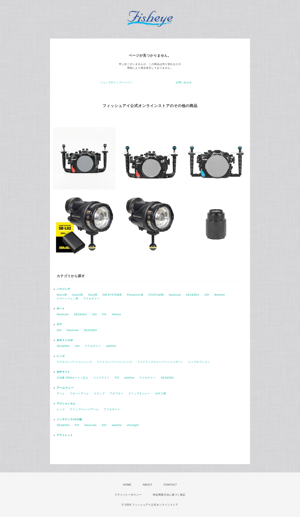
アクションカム (66, 403)
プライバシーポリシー (128, 494)
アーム (61, 393)
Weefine (219, 294)
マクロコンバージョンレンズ (74, 361)
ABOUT (147, 484)
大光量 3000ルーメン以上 (72, 377)
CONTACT (170, 484)
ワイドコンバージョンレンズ (114, 361)
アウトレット (65, 435)
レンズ (61, 356)
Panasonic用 (135, 294)
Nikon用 (62, 294)
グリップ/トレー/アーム (84, 409)
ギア (59, 324)
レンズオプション (199, 361)
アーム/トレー (65, 387)
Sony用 (92, 294)
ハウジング (63, 289)
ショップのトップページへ (116, 82)
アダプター (116, 393)
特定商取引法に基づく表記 (169, 494)
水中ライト (63, 371)
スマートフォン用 (67, 298)
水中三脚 (160, 393)
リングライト (101, 377)
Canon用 (77, 294)
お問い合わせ (184, 82)
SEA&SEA (192, 294)
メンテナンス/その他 (69, 419)
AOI (206, 294)
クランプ (99, 393)
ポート (61, 308)
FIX (104, 314)
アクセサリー (91, 298)
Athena (116, 314)
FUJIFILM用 (156, 294)
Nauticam (175, 294)
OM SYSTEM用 (112, 294)
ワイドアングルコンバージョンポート (160, 361)
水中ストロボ (65, 340)
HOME (127, 484)
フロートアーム (79, 393)
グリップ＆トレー (139, 393)
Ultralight (133, 425)
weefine (111, 346)
